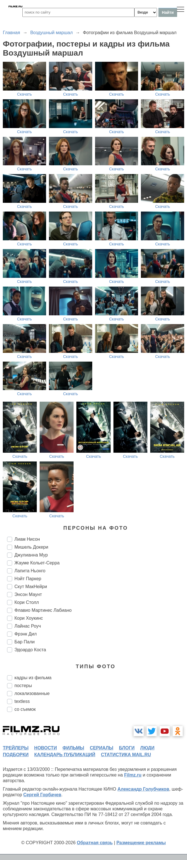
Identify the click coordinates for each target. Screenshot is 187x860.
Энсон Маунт (28, 594)
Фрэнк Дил (25, 634)
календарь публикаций (64, 754)
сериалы (101, 747)
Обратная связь (95, 842)
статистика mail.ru (126, 754)
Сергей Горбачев (42, 794)
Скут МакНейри (30, 586)
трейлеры (16, 747)
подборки (16, 754)
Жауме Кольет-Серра (37, 562)
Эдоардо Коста (30, 649)
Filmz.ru (132, 775)
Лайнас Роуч (27, 626)
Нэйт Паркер (27, 578)
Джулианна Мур (31, 555)
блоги (126, 747)
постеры (23, 685)
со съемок (25, 709)
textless (22, 701)
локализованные (32, 693)
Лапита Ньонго (30, 570)
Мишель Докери (31, 547)
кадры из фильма (32, 677)
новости (45, 747)
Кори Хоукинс (28, 618)
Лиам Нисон (27, 539)
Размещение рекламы (141, 842)
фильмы (73, 747)
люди (147, 747)
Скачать (24, 94)
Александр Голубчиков (143, 789)
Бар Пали (24, 641)
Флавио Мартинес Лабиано (43, 610)
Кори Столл (26, 602)
